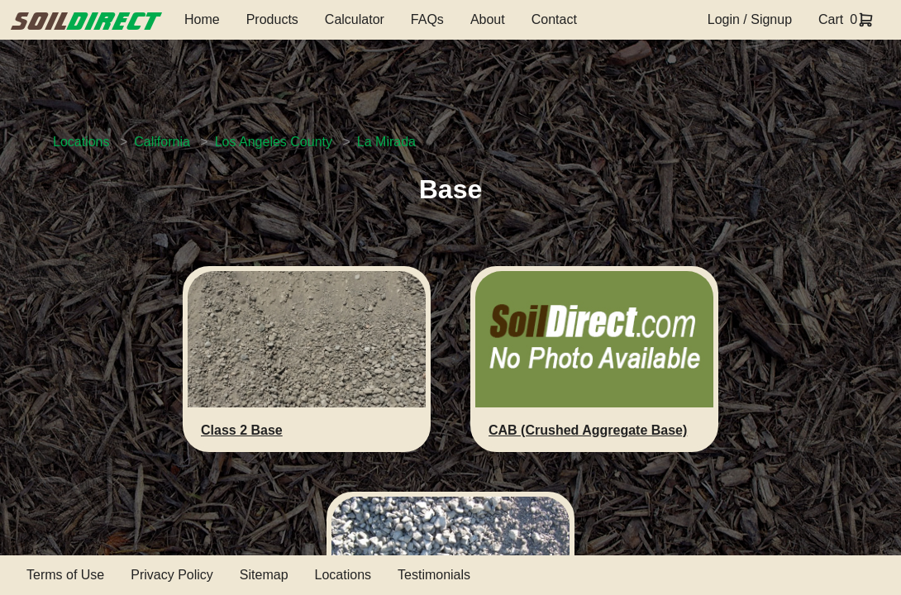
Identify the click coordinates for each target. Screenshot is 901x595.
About (487, 19)
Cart (830, 19)
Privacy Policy (172, 575)
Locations (81, 142)
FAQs (427, 19)
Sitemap (264, 575)
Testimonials (434, 575)
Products (272, 19)
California (162, 142)
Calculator (354, 19)
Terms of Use (65, 575)
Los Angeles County (273, 142)
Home (202, 19)
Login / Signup (750, 19)
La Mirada (386, 142)
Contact (554, 19)
